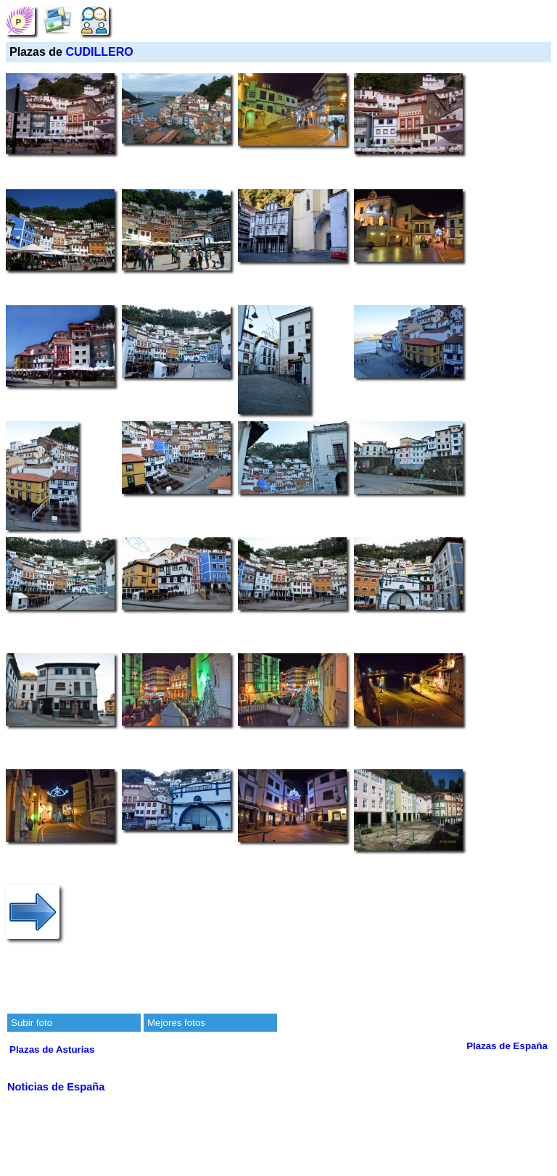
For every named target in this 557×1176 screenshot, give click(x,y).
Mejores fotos (176, 1022)
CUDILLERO (99, 52)
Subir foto (31, 1022)
